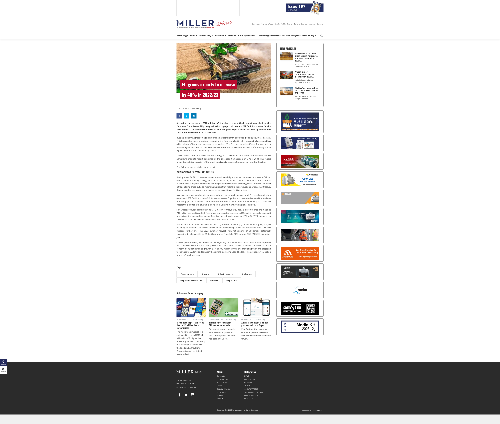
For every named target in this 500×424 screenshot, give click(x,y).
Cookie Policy (319, 410)
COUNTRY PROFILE (251, 389)
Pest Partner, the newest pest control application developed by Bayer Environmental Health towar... (256, 334)
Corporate (256, 24)
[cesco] (300, 235)
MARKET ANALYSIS (251, 395)
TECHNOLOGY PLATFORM (253, 392)
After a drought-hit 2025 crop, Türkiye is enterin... (305, 97)
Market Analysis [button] (290, 35)
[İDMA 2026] (300, 121)
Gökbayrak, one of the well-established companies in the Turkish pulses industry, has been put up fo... (222, 334)
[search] (322, 36)
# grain (205, 274)
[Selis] (300, 198)
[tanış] (300, 272)
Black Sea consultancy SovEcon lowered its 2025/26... (306, 65)
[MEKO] (300, 290)
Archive (312, 24)
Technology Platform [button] (268, 35)
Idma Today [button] (308, 35)
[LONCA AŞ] (300, 308)
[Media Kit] (300, 326)
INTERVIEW (248, 382)
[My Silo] (300, 161)
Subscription (221, 392)
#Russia (214, 280)
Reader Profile (280, 24)
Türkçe (247, 8)
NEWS (246, 376)
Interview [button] (219, 35)
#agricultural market (191, 280)
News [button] (193, 35)
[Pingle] (300, 180)
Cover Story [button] (205, 35)
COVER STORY (249, 379)
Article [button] (231, 35)
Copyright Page (267, 24)
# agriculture (187, 274)
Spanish (200, 8)
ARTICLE (247, 386)
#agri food (231, 280)
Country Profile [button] (246, 35)
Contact (320, 24)
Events (289, 24)
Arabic (215, 8)
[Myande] (300, 253)
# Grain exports (225, 274)
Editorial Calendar (301, 24)
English (184, 8)
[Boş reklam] (300, 143)
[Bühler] (300, 216)
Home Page (182, 35)
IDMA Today (248, 399)
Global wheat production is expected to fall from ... (305, 81)
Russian (231, 8)
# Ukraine (247, 274)
